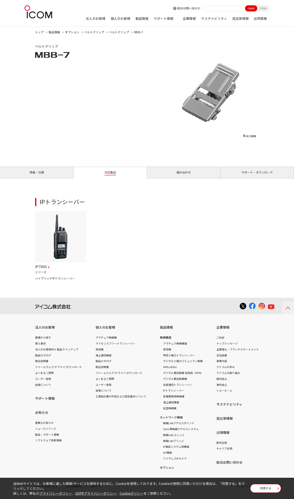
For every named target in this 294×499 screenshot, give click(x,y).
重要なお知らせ (44, 427)
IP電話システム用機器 (176, 451)
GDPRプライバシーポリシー (95, 493)
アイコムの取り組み (228, 377)
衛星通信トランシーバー (177, 389)
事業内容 (221, 366)
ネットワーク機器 (171, 422)
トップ (39, 32)
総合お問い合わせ (188, 8)
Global (263, 8)
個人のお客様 (120, 18)
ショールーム (224, 395)
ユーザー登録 (43, 383)
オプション (72, 32)
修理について (43, 389)
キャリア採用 (224, 453)
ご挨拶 (220, 342)
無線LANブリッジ (173, 446)
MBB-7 (138, 32)
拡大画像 (249, 135)
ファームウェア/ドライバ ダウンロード (58, 372)
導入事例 (40, 348)
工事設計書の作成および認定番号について (121, 401)
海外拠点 (221, 389)
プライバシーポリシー (55, 493)
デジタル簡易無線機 (175, 383)
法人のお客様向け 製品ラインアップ (56, 354)
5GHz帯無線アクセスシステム (181, 434)
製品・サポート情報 (47, 439)
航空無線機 (169, 413)
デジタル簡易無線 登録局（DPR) (182, 377)
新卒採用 (221, 447)
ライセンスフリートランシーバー (115, 348)
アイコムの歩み (225, 372)
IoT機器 (167, 457)
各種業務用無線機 (173, 401)
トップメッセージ (227, 348)
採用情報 (260, 18)
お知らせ (41, 417)
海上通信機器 (103, 360)
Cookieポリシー (132, 493)
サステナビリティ (214, 18)
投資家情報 (240, 18)
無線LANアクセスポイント (178, 428)
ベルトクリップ (94, 32)
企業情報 (189, 18)
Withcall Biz (170, 372)
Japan (251, 8)
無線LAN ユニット (174, 440)
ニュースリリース (45, 433)
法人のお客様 (95, 18)
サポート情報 (163, 18)
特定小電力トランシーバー (179, 360)
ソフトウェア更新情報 (48, 445)
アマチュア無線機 (106, 342)
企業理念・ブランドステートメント (237, 354)
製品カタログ (43, 360)
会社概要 (221, 360)
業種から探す (43, 342)
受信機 (100, 354)
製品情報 (141, 18)
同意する (265, 490)
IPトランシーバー (173, 395)
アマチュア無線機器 (175, 348)
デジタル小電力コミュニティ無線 (183, 366)
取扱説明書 (41, 366)
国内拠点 (221, 383)
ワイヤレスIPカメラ (175, 463)
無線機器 (165, 342)
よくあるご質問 (44, 377)
